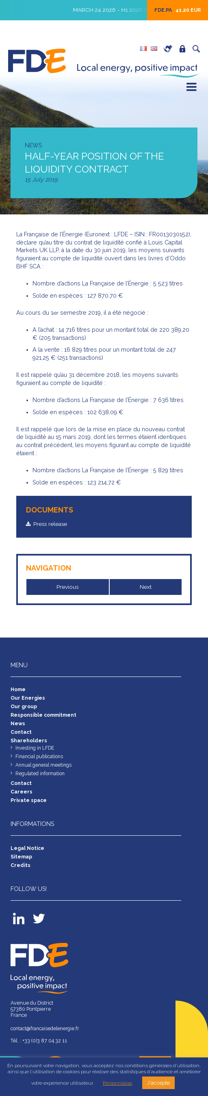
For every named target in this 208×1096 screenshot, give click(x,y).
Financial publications (41, 760)
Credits (20, 872)
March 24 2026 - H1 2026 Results (130, 9)
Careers (169, 48)
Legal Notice (28, 855)
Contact (21, 735)
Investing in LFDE (35, 751)
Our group (24, 708)
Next (145, 587)
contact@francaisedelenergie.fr (47, 1036)
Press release (52, 524)
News (18, 726)
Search (198, 48)
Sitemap (21, 863)
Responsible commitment (45, 717)
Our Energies (28, 699)
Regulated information (41, 778)
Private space (184, 48)
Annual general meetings (45, 769)
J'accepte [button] (158, 1083)
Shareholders (29, 744)
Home (19, 690)
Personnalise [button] (117, 1083)
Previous (68, 587)
